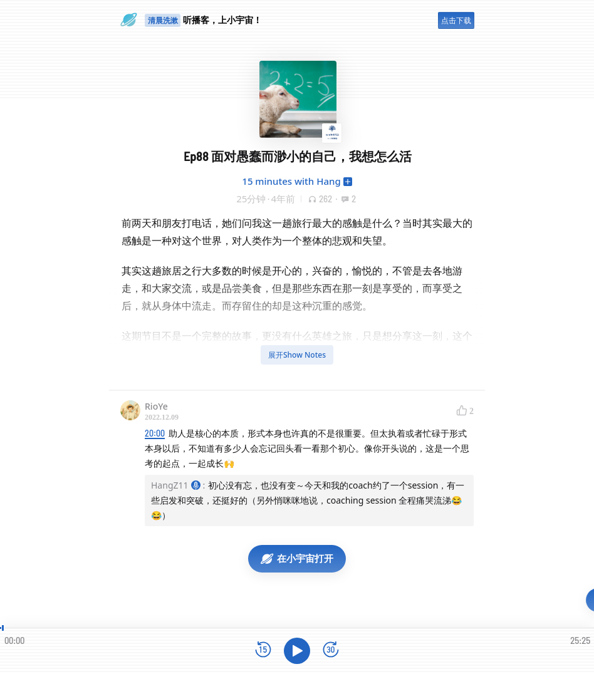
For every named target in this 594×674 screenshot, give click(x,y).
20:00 (155, 433)
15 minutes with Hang (291, 181)
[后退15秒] (263, 650)
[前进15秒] (330, 650)
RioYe (156, 406)
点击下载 (456, 20)
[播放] (297, 651)
